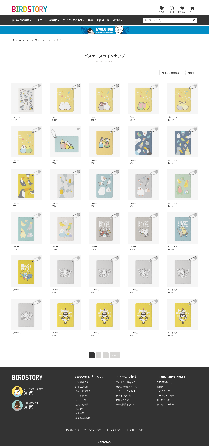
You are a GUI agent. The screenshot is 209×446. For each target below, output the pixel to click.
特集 (90, 20)
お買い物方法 (81, 404)
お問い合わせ (136, 429)
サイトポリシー (117, 429)
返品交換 (79, 408)
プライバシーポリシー (94, 429)
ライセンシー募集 (165, 404)
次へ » (115, 355)
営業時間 (79, 413)
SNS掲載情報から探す (126, 404)
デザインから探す (124, 395)
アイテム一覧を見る (125, 382)
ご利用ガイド (81, 382)
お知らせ (118, 20)
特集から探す (122, 400)
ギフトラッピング (84, 395)
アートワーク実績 (165, 395)
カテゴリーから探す (125, 391)
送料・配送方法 (82, 391)
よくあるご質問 (82, 417)
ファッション (46, 40)
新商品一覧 (103, 20)
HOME (18, 40)
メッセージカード (84, 400)
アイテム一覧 (31, 40)
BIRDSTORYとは (165, 382)
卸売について (163, 400)
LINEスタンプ (163, 391)
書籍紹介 (161, 386)
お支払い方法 (81, 386)
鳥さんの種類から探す (127, 386)
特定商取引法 (72, 429)
